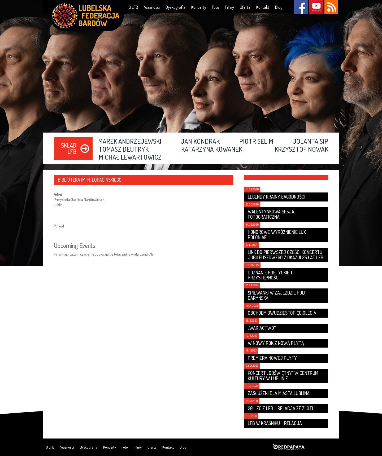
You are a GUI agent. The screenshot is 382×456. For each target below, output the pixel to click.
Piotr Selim (256, 141)
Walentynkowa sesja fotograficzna (271, 214)
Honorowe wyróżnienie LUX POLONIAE (277, 234)
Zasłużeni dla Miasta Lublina (279, 393)
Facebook (301, 7)
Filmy (229, 7)
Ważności (152, 7)
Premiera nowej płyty (272, 358)
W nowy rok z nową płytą (276, 343)
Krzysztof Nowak (301, 149)
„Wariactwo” (262, 328)
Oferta (245, 7)
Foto (215, 7)
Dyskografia (175, 7)
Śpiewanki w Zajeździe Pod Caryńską (276, 295)
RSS (331, 7)
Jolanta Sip (310, 141)
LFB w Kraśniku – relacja (275, 423)
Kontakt (262, 7)
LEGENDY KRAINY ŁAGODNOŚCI (276, 197)
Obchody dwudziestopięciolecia (282, 313)
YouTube (316, 7)
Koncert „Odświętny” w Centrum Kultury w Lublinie (283, 375)
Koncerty (198, 7)
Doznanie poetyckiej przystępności (270, 275)
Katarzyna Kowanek (211, 149)
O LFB (133, 7)
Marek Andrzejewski (129, 141)
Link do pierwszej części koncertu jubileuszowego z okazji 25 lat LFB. (286, 254)
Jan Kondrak (200, 141)
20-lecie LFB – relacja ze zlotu (281, 408)
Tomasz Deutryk (124, 149)
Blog (279, 7)
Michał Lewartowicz (130, 157)
